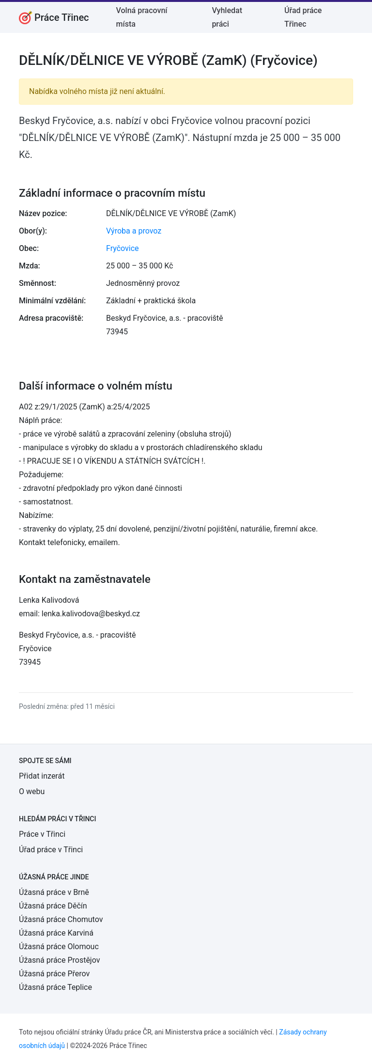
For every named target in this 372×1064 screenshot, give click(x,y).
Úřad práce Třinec (303, 17)
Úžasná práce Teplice (55, 987)
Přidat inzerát (41, 776)
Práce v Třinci (42, 834)
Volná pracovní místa (142, 17)
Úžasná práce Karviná (56, 933)
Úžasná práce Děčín (53, 905)
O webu (32, 791)
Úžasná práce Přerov (54, 973)
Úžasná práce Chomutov (61, 919)
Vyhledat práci (227, 17)
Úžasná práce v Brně (54, 892)
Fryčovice (122, 248)
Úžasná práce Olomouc (59, 946)
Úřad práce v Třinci (51, 849)
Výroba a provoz (133, 230)
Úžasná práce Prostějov (59, 960)
